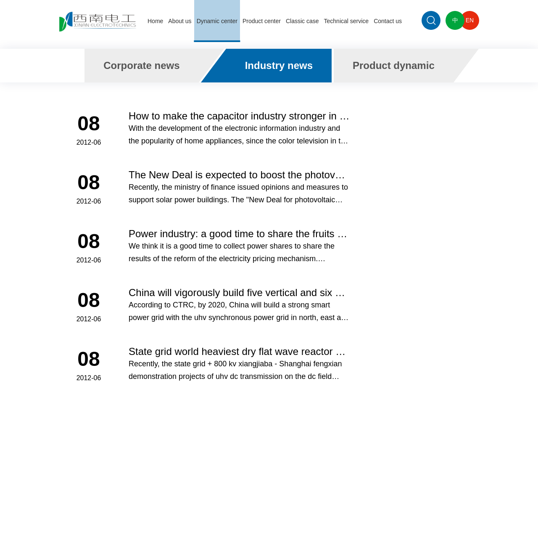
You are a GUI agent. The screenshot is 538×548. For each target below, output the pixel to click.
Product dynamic (394, 65)
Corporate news (141, 65)
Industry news (279, 65)
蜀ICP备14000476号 (318, 515)
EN (470, 20)
